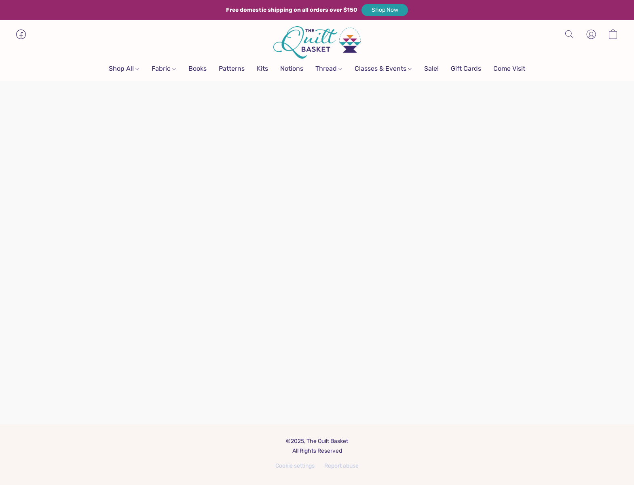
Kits (262, 68)
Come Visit (509, 68)
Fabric (164, 68)
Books (197, 68)
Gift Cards (466, 68)
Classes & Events (383, 68)
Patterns (232, 68)
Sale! (431, 68)
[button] (384, 10)
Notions (291, 68)
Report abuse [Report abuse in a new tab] (341, 465)
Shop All (124, 68)
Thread (328, 68)
